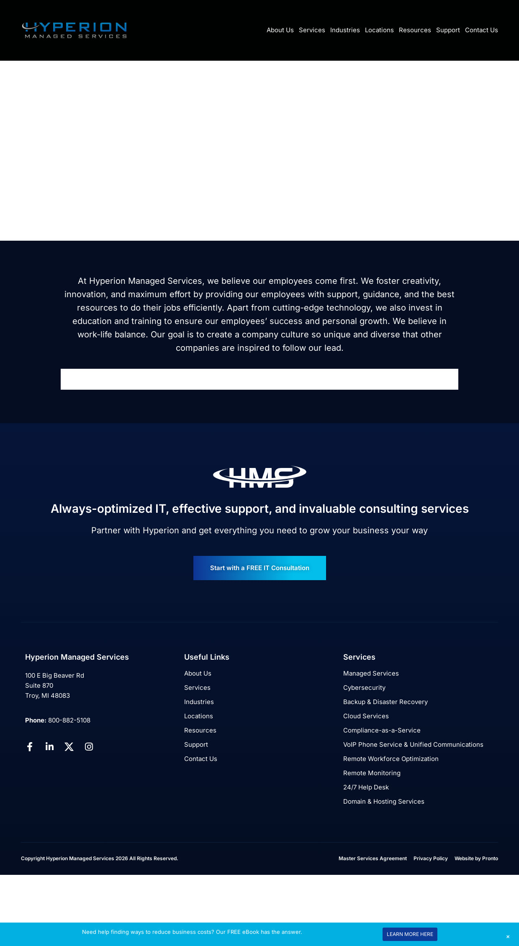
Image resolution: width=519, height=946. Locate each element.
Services (312, 30)
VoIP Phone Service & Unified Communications (413, 744)
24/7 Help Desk (366, 787)
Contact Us (481, 30)
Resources (415, 30)
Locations (379, 30)
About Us (280, 30)
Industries (345, 30)
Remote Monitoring (372, 773)
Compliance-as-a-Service (382, 730)
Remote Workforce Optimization (391, 759)
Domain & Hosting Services (383, 801)
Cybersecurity (364, 688)
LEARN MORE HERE (410, 934)
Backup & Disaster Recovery (385, 702)
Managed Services (371, 673)
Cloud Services (366, 716)
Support (448, 30)
